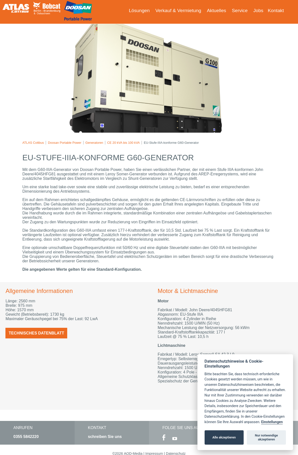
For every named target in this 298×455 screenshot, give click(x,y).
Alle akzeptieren (224, 437)
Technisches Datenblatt (36, 333)
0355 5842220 (26, 436)
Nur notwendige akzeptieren (266, 437)
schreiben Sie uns (105, 436)
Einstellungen (272, 422)
